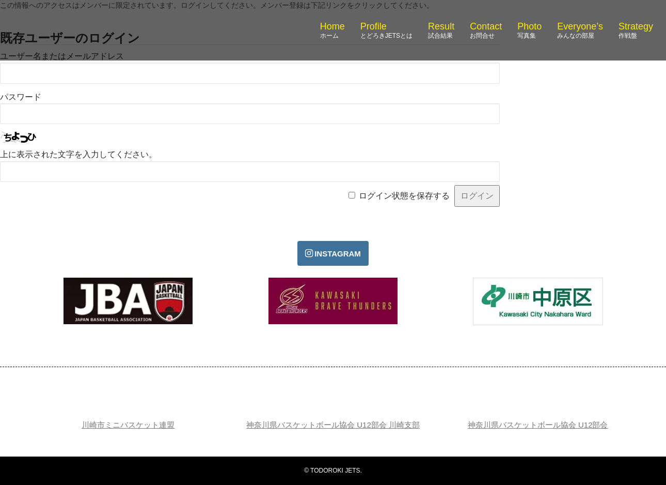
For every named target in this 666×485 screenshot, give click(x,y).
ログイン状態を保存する (404, 195)
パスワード (20, 97)
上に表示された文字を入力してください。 (78, 154)
